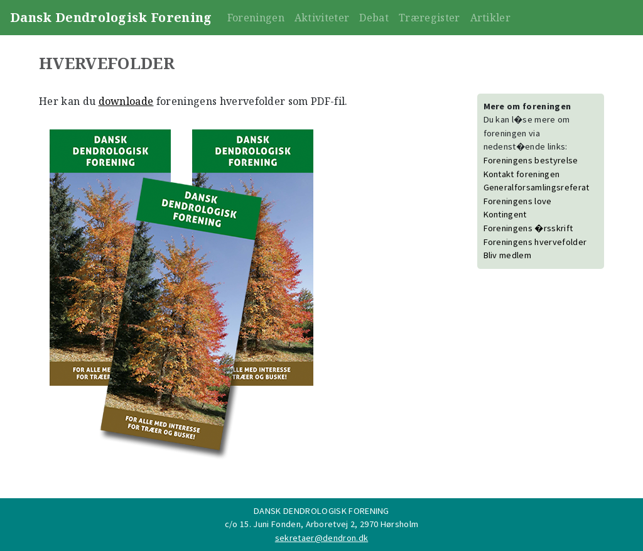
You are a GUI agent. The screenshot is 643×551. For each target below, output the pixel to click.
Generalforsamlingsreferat (537, 187)
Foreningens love (518, 201)
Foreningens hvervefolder (535, 242)
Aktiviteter (322, 18)
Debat (374, 18)
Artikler (490, 18)
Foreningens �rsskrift (528, 228)
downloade (126, 101)
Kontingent (505, 214)
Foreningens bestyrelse (531, 160)
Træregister (429, 18)
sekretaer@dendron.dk (321, 537)
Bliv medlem (508, 255)
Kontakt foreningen (522, 174)
